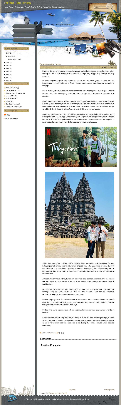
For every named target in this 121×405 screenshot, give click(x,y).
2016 (7, 68)
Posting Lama (109, 390)
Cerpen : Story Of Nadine (14, 93)
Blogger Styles (84, 399)
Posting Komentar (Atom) (58, 393)
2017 (7, 65)
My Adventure (10, 98)
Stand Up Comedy (12, 104)
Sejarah (8, 101)
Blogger (71, 25)
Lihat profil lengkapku (11, 118)
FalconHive (50, 399)
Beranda (72, 390)
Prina (8, 115)
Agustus (10, 56)
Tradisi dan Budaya (12, 106)
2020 (7, 53)
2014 (7, 74)
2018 (7, 62)
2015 (7, 71)
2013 (7, 77)
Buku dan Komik (11, 88)
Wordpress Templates (62, 399)
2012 (7, 81)
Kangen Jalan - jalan (14, 59)
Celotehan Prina (11, 90)
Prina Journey (17, 3)
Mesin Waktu (10, 96)
